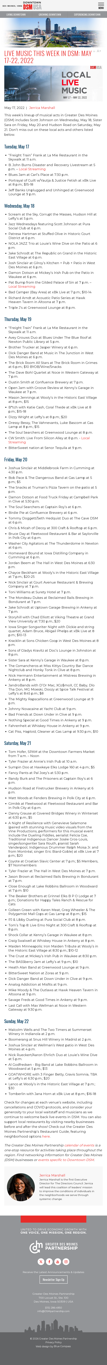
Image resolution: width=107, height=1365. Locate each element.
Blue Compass (62, 1346)
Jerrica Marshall (42, 108)
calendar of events (79, 1145)
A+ (99, 51)
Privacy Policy (53, 1342)
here (46, 1136)
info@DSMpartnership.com (53, 1311)
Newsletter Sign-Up (53, 1279)
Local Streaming (32, 169)
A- (94, 51)
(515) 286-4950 (53, 1307)
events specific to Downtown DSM (66, 1160)
